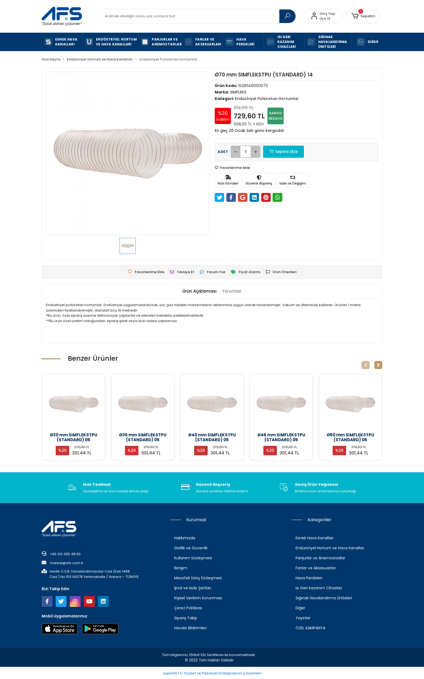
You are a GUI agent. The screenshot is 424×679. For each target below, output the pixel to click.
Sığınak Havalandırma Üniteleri (324, 598)
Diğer (300, 608)
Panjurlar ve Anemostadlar (320, 558)
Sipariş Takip (185, 618)
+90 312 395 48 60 (61, 554)
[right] (378, 365)
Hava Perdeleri (309, 578)
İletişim (180, 568)
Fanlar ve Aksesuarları (316, 568)
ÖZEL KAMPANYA (310, 628)
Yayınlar (303, 618)
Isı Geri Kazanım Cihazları (319, 588)
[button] (363, 16)
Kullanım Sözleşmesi (193, 558)
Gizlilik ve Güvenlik (191, 548)
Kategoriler (320, 520)
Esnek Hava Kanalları (314, 538)
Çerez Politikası (188, 608)
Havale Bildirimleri (190, 628)
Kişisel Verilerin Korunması (198, 598)
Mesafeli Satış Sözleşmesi (198, 578)
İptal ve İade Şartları (192, 588)
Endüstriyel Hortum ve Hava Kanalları (330, 548)
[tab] (200, 291)
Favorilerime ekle (232, 167)
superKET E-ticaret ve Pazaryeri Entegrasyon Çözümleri (212, 673)
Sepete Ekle (284, 152)
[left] (365, 365)
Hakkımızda (184, 538)
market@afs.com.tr (63, 563)
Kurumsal (196, 520)
